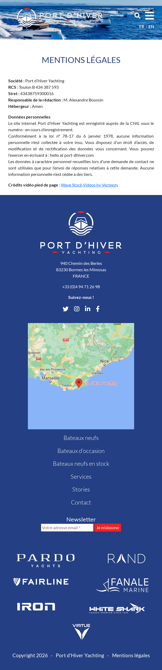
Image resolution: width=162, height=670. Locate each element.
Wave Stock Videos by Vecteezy (89, 184)
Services (81, 476)
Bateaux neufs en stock (81, 463)
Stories (81, 489)
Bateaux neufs (81, 437)
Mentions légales (131, 655)
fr (141, 26)
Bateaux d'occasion (81, 450)
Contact (81, 502)
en (151, 26)
